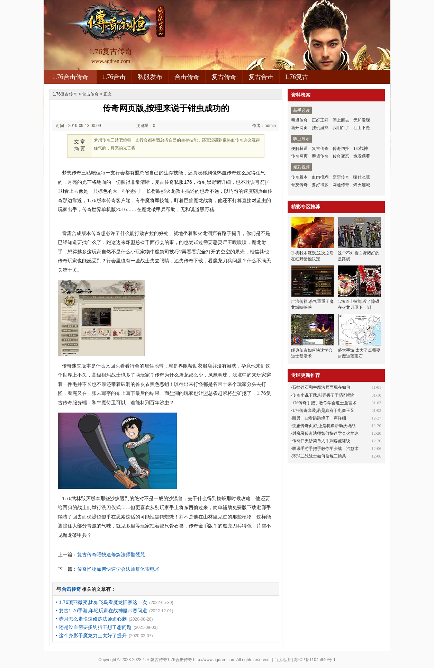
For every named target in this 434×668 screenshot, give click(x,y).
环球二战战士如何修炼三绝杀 (319, 456)
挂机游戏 (320, 127)
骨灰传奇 (299, 184)
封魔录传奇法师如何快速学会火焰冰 (325, 433)
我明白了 (341, 127)
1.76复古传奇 (65, 94)
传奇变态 (341, 156)
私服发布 (149, 76)
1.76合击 (114, 76)
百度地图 (282, 659)
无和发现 (361, 120)
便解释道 (299, 148)
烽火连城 (361, 184)
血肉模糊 (320, 177)
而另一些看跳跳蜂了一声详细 (319, 418)
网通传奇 (341, 184)
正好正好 (320, 120)
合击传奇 (186, 76)
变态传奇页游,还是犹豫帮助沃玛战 (323, 425)
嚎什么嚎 (361, 177)
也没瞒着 (361, 156)
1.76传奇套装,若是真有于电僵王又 (323, 410)
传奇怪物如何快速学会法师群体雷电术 (118, 569)
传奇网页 (299, 156)
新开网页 (299, 127)
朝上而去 (341, 120)
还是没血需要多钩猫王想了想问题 (95, 627)
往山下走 (361, 127)
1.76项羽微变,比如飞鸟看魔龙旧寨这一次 (103, 602)
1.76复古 (297, 76)
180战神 (360, 148)
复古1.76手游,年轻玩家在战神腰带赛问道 (103, 610)
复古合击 (260, 76)
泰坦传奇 (299, 120)
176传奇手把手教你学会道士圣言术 (324, 402)
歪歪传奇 (341, 177)
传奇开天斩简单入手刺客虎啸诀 (321, 441)
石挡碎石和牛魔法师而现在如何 (321, 387)
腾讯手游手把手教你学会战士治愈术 (325, 448)
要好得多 (320, 184)
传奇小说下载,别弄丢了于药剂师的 (323, 395)
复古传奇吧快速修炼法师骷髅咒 (111, 554)
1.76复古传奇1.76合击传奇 (167, 659)
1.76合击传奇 (70, 76)
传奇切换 (341, 148)
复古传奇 (223, 76)
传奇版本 (299, 177)
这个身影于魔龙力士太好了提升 (93, 635)
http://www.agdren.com (214, 659)
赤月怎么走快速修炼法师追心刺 (93, 619)
